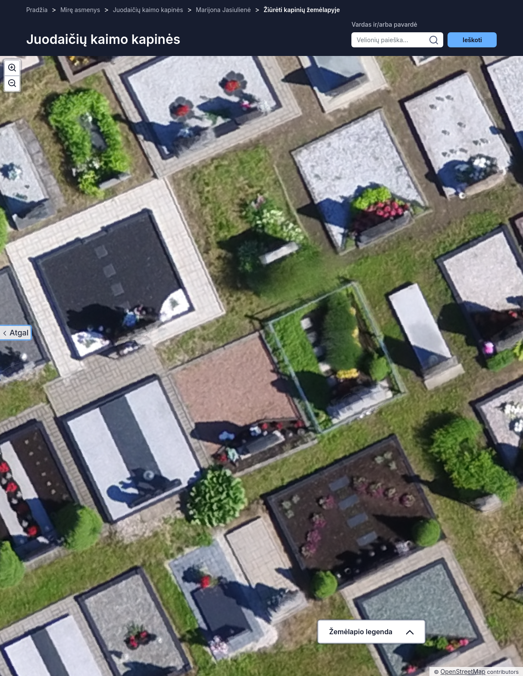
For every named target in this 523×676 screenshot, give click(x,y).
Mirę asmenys (80, 9)
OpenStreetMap (463, 671)
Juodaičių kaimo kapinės (148, 9)
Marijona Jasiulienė (223, 9)
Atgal (18, 332)
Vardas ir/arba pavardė (384, 24)
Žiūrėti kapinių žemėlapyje (301, 9)
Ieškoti (472, 39)
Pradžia (37, 9)
